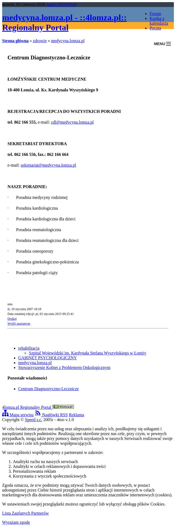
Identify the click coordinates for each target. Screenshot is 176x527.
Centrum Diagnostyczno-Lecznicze (48, 388)
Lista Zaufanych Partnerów (25, 513)
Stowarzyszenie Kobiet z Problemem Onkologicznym (64, 367)
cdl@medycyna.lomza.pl (72, 122)
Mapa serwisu (17, 415)
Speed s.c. (33, 419)
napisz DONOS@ (61, 4)
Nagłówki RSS (51, 415)
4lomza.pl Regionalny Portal (38, 407)
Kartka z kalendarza (158, 21)
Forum (155, 13)
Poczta (155, 28)
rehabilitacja (28, 348)
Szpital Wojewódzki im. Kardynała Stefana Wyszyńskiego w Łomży (87, 353)
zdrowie (40, 40)
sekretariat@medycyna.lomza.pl (48, 165)
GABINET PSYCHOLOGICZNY (47, 358)
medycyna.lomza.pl (67, 40)
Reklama (76, 415)
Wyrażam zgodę (16, 522)
